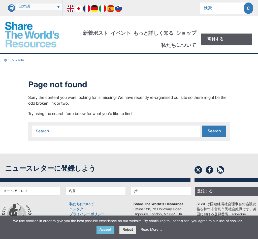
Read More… (151, 229)
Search (214, 131)
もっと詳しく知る (153, 33)
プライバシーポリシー (87, 214)
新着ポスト (95, 33)
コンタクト (78, 209)
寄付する (215, 39)
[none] (38, 6)
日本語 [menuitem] (24, 7)
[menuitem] (38, 6)
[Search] (248, 8)
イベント (121, 33)
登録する (205, 191)
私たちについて (178, 45)
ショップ (186, 33)
